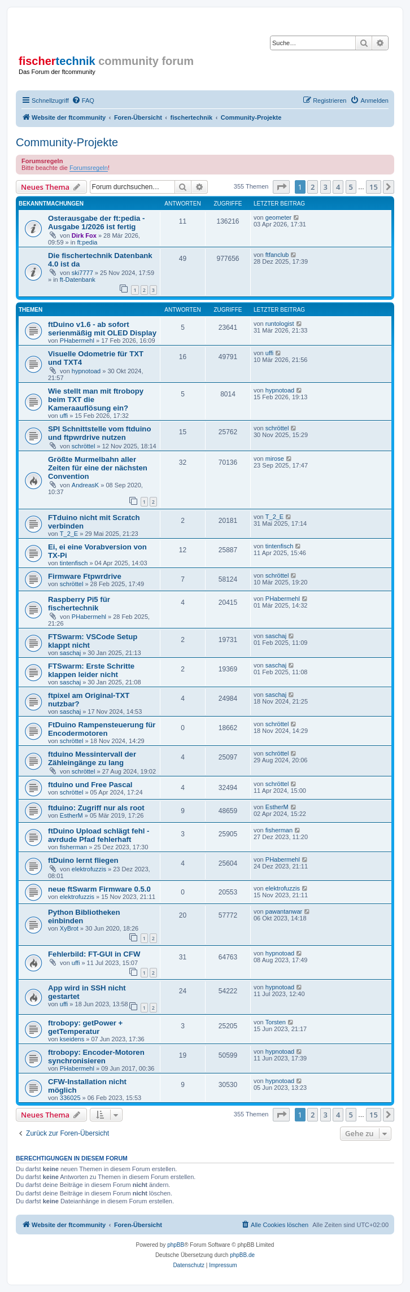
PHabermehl (77, 340)
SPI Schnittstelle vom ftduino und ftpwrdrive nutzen (99, 433)
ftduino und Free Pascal (90, 784)
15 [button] (373, 187)
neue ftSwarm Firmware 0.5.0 (99, 889)
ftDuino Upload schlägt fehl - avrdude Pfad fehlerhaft (99, 835)
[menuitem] (83, 100)
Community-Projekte (67, 142)
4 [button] (338, 187)
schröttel (83, 446)
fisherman (73, 847)
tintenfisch (74, 563)
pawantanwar (283, 911)
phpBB (175, 1245)
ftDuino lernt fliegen (83, 860)
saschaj (70, 652)
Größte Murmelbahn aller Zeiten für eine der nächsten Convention (97, 468)
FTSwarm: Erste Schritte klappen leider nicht (91, 670)
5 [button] (351, 187)
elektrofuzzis (89, 869)
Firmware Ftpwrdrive (84, 576)
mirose (274, 458)
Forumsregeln (88, 167)
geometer (278, 217)
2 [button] (313, 187)
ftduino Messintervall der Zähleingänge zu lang (92, 758)
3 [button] (326, 187)
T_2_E (69, 533)
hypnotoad (86, 371)
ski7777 (82, 272)
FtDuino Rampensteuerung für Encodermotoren (102, 729)
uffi (269, 353)
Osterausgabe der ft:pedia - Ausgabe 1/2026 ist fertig (96, 222)
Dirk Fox (84, 235)
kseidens (72, 1039)
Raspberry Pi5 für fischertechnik (79, 603)
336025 (70, 1097)
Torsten (275, 1022)
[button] (281, 187)
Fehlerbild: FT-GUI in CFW (94, 954)
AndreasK (85, 485)
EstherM (71, 815)
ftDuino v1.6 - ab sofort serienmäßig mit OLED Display (102, 328)
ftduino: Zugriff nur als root (96, 808)
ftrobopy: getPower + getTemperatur (85, 1027)
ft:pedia (87, 242)
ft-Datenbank (77, 279)
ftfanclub (277, 254)
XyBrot (69, 928)
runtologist (279, 323)
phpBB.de (242, 1255)
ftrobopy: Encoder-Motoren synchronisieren (96, 1056)
